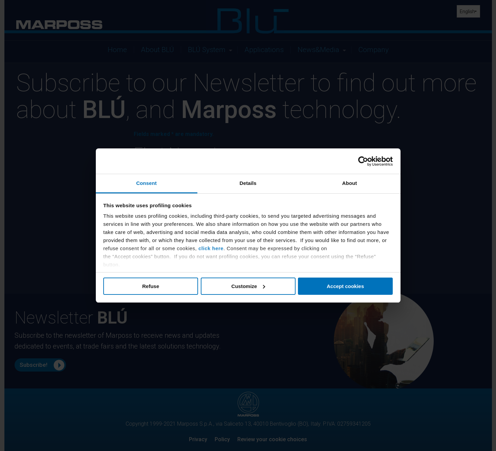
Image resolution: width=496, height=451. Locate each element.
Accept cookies (345, 286)
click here (210, 248)
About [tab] (349, 183)
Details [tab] (248, 183)
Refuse (150, 286)
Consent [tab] (146, 183)
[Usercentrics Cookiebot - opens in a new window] (363, 161)
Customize (248, 286)
